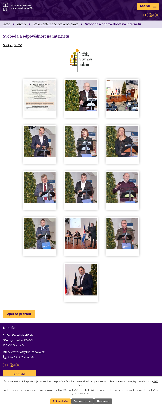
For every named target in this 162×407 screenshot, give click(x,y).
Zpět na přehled (19, 314)
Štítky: (7, 45)
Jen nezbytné (82, 401)
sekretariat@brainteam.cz (26, 352)
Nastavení (103, 401)
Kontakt (19, 374)
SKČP (18, 45)
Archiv (21, 24)
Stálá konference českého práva (55, 24)
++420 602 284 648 (21, 357)
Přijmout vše (60, 401)
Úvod (6, 24)
